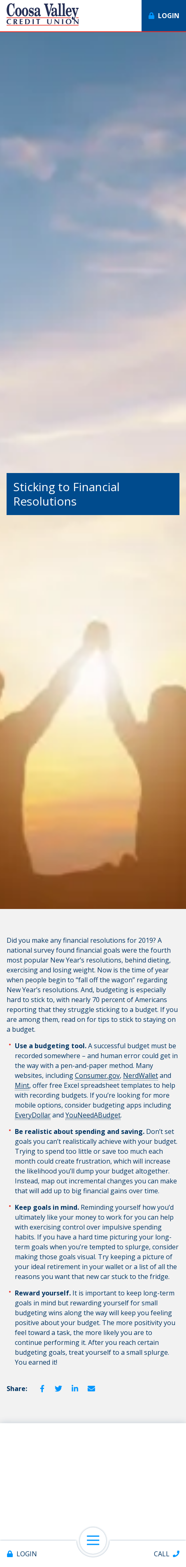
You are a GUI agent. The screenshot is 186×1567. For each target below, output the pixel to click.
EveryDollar (33, 1115)
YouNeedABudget (93, 1115)
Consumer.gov (97, 1075)
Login (26, 1553)
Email (91, 1388)
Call (162, 1553)
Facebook (42, 1388)
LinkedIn (75, 1388)
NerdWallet (140, 1075)
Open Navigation (96, 1540)
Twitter (58, 1388)
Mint (22, 1085)
